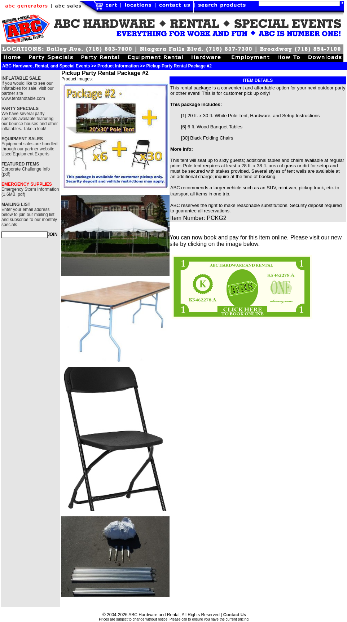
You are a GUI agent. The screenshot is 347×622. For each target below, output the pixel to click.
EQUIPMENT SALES (22, 138)
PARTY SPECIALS (20, 108)
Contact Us (234, 614)
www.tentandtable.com (23, 98)
